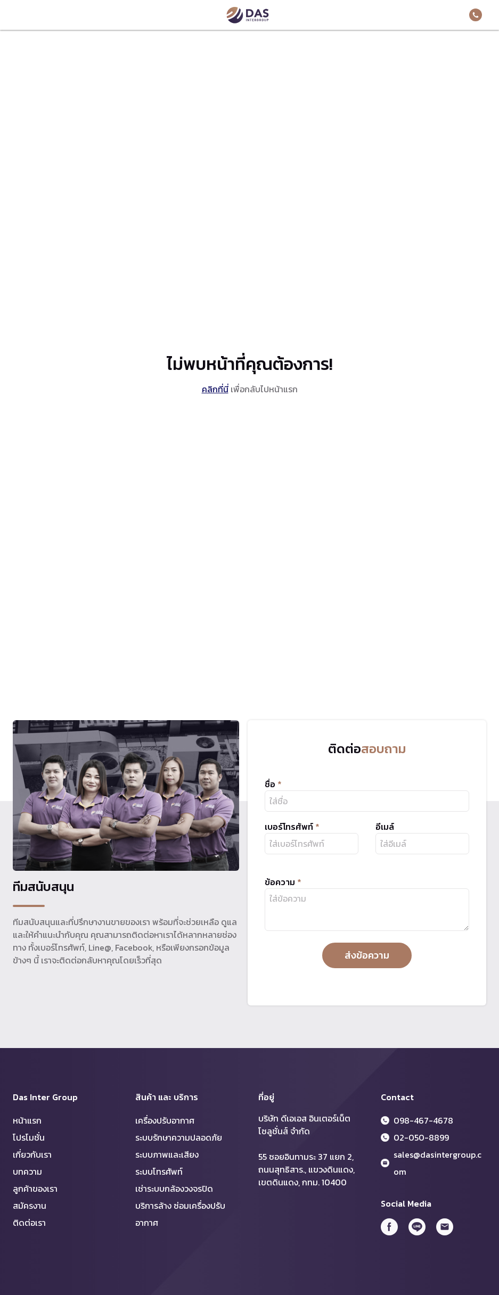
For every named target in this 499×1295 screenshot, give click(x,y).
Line (417, 1226)
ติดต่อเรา (29, 1222)
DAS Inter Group (247, 14)
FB (389, 1226)
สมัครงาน (29, 1205)
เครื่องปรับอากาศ (164, 1120)
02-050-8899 (421, 1137)
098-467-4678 (477, 15)
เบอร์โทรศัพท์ (292, 826)
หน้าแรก (27, 1120)
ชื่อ (273, 784)
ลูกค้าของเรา (35, 1188)
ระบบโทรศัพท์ (159, 1171)
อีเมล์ (384, 826)
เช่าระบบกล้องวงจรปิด (174, 1188)
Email (444, 1226)
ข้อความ (283, 882)
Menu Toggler (19, 15)
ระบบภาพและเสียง (167, 1154)
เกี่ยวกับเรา (32, 1154)
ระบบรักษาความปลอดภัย (178, 1137)
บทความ (27, 1171)
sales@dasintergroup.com (437, 1163)
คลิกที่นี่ (215, 389)
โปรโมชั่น (29, 1137)
